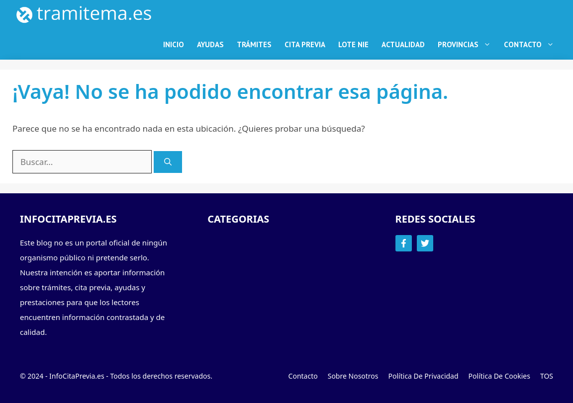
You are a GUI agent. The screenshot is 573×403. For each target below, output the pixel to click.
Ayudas (210, 44)
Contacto (532, 45)
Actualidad (403, 44)
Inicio (173, 44)
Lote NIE (353, 44)
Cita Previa (305, 44)
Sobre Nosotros (353, 376)
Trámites (254, 44)
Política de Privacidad (423, 376)
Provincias (467, 45)
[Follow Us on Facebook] (403, 243)
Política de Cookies (499, 376)
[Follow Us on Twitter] (425, 243)
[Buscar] (168, 162)
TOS (546, 376)
